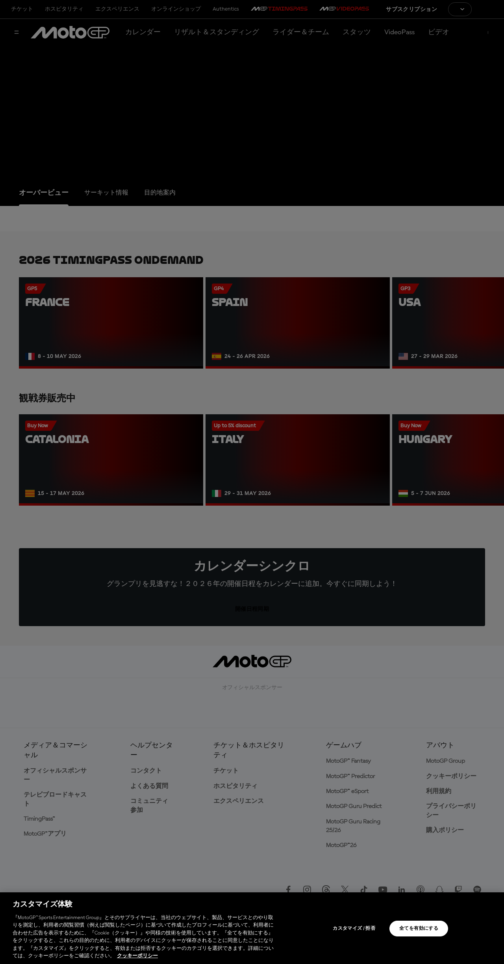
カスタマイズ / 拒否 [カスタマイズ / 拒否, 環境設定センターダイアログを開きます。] (354, 928)
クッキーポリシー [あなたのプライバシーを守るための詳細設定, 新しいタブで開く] (137, 955)
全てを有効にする (418, 928)
